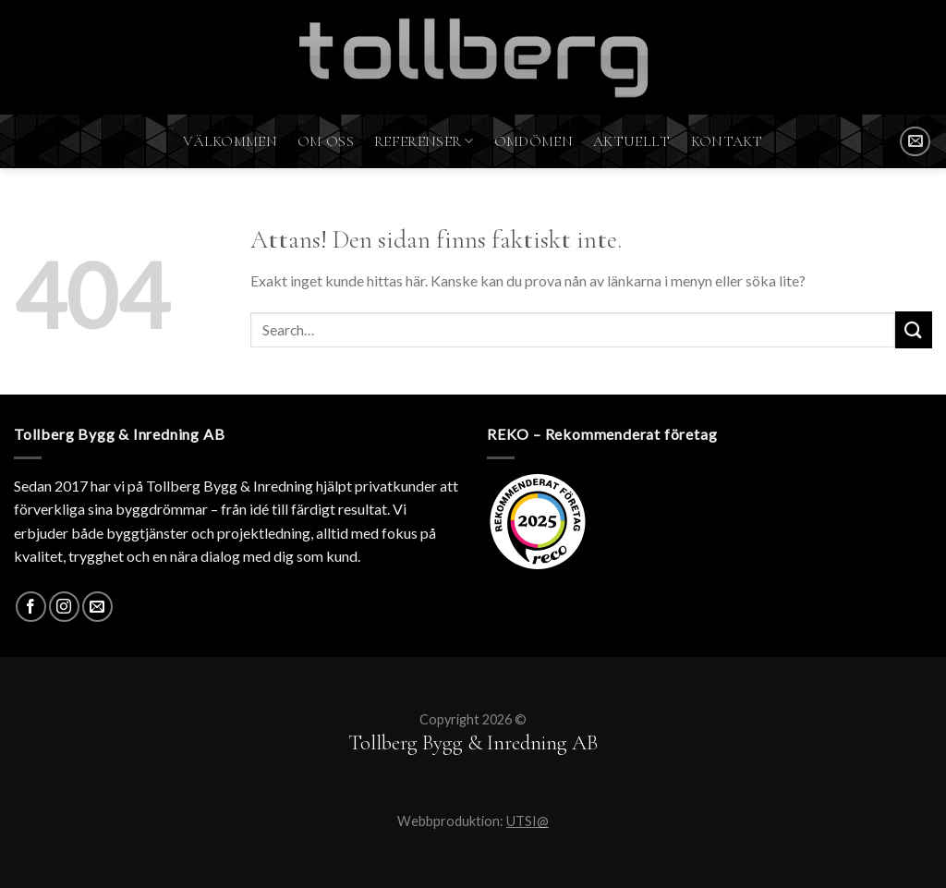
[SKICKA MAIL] (915, 142)
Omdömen (533, 141)
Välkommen (230, 141)
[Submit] (913, 329)
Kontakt (727, 141)
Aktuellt (632, 141)
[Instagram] (64, 606)
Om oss (325, 141)
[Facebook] (31, 606)
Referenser (424, 141)
